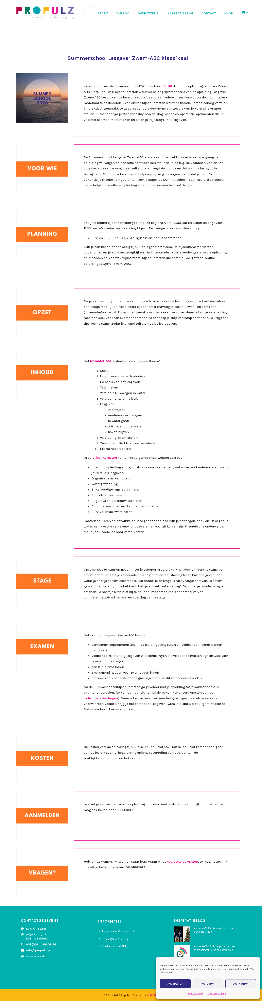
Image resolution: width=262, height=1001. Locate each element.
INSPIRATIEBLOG (180, 13)
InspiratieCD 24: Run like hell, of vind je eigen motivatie (216, 930)
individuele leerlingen (101, 698)
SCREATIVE (152, 995)
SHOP (228, 13)
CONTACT (208, 13)
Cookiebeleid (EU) (114, 946)
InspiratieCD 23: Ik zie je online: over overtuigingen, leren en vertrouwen (214, 948)
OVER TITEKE (148, 13)
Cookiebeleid (195, 993)
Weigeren (208, 983)
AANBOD (123, 13)
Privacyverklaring (216, 993)
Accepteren (175, 983)
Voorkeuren (241, 983)
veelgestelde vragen (182, 861)
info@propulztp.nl (40, 950)
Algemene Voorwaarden (118, 931)
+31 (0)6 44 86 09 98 (41, 944)
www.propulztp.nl (39, 956)
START (103, 13)
